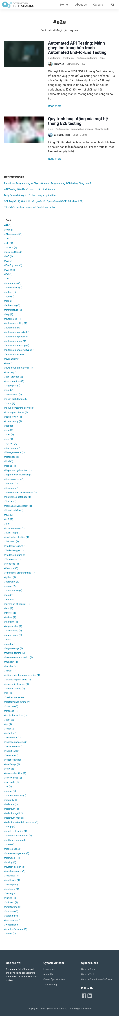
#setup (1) (9, 826)
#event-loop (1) (12, 532)
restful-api (68, 58)
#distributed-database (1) (17, 497)
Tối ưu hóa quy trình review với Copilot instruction (30, 207)
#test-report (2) (12, 884)
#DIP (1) (8, 243)
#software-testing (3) (15, 840)
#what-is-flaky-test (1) (15, 929)
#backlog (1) (11, 372)
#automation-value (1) (15, 354)
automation (62, 129)
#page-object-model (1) (16, 684)
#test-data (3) (11, 875)
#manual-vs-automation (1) (18, 657)
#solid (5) (9, 844)
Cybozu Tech (87, 974)
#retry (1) (9, 768)
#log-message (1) (13, 648)
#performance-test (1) (15, 697)
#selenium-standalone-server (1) (21, 822)
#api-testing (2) (12, 305)
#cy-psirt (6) (10, 443)
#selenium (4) (11, 808)
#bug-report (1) (12, 385)
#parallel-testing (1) (14, 688)
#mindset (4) (11, 661)
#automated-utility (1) (15, 323)
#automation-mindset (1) (17, 332)
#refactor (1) (11, 733)
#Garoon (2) (10, 247)
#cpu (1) (8, 430)
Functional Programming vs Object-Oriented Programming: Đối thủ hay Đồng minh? (47, 183)
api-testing (54, 58)
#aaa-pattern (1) (12, 283)
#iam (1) (8, 595)
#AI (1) (7, 225)
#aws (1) (8, 363)
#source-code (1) (13, 849)
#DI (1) (7, 238)
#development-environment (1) (20, 492)
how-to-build (102, 129)
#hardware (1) (11, 581)
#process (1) (11, 711)
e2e (102, 58)
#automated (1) (12, 318)
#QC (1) (8, 274)
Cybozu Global (88, 969)
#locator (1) (10, 644)
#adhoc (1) (10, 292)
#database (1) (11, 456)
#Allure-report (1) (13, 234)
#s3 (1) (8, 786)
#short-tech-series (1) (15, 831)
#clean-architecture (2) (16, 399)
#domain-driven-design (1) (18, 506)
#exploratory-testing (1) (16, 537)
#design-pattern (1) (14, 479)
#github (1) (10, 577)
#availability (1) (12, 359)
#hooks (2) (10, 586)
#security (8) (11, 800)
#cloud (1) (9, 403)
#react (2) (9, 728)
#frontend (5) (11, 568)
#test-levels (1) (12, 880)
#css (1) (8, 439)
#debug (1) (10, 465)
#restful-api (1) (12, 764)
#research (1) (11, 755)
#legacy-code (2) (13, 635)
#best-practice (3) (13, 376)
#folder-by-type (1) (14, 550)
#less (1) (8, 639)
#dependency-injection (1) (18, 470)
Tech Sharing (50, 984)
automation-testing (86, 58)
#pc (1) (8, 693)
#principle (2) (11, 706)
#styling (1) (10, 862)
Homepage (49, 969)
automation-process (82, 129)
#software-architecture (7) (18, 835)
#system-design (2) (14, 866)
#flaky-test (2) (11, 541)
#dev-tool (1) (11, 483)
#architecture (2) (13, 309)
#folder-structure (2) (14, 555)
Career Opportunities (54, 979)
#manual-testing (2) (14, 652)
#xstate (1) (10, 933)
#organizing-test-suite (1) (17, 679)
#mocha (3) (10, 666)
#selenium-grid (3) (14, 813)
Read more (55, 106)
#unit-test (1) (11, 902)
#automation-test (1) (15, 341)
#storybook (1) (12, 857)
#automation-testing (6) (16, 345)
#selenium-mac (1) (14, 817)
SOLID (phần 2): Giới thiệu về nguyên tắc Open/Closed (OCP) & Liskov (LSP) (43, 201)
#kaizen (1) (10, 617)
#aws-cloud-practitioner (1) (18, 367)
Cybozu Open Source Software (96, 979)
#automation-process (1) (17, 336)
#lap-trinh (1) (11, 621)
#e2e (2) (8, 514)
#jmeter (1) (10, 612)
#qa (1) (8, 724)
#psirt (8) (9, 719)
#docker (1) (10, 501)
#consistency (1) (13, 421)
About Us (81, 4)
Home (64, 4)
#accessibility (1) (13, 287)
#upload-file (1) (12, 915)
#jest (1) (8, 608)
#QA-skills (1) (11, 269)
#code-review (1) (13, 416)
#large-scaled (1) (13, 626)
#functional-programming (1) (19, 572)
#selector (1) (11, 804)
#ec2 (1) (8, 519)
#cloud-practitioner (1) (16, 412)
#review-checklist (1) (15, 773)
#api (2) (8, 301)
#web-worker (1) (12, 920)
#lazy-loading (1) (13, 630)
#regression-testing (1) (16, 742)
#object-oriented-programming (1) (22, 675)
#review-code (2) (13, 777)
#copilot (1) (10, 425)
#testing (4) (10, 893)
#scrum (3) (10, 791)
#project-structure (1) (15, 715)
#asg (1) (8, 314)
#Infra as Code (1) (13, 252)
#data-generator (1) (14, 452)
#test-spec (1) (11, 889)
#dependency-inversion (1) (18, 474)
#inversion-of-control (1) (17, 604)
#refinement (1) (12, 737)
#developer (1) (12, 488)
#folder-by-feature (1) (15, 546)
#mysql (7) (9, 670)
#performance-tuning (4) (17, 702)
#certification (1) (13, 394)
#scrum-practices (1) (15, 795)
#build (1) (9, 390)
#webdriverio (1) (12, 924)
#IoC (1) (8, 256)
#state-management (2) (16, 853)
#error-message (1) (14, 528)
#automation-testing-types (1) (19, 350)
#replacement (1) (13, 746)
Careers (98, 4)
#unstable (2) (11, 911)
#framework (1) (12, 559)
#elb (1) (8, 523)
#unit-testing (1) (12, 907)
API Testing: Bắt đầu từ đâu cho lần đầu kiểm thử (30, 189)
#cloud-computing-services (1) (20, 407)
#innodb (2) (10, 599)
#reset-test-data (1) (14, 759)
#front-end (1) (11, 563)
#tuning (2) (10, 898)
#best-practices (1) (14, 381)
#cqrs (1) (9, 434)
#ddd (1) (8, 461)
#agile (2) (9, 296)
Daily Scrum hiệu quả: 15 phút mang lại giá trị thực (30, 195)
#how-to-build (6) (13, 590)
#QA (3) (8, 260)
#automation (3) (12, 327)
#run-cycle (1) (11, 782)
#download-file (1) (13, 510)
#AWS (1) (9, 229)
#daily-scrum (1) (12, 448)
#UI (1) (7, 278)
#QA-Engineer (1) (13, 265)
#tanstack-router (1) (14, 871)
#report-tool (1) (12, 751)
